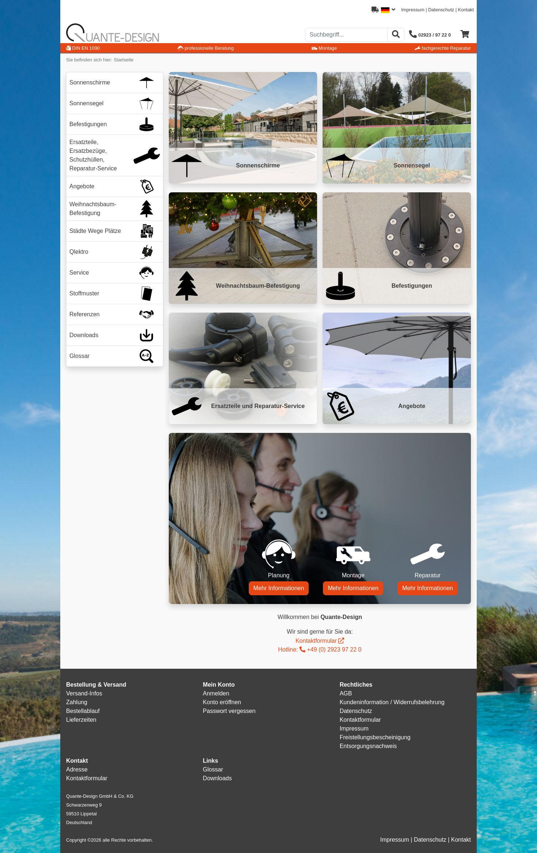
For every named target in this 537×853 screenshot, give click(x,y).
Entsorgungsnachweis (368, 746)
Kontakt (466, 9)
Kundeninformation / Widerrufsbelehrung (392, 702)
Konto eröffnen (222, 702)
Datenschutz (441, 9)
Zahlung (76, 702)
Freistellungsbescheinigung (375, 737)
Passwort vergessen (229, 711)
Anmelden (216, 693)
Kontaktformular (316, 641)
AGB (346, 693)
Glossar (213, 769)
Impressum (412, 9)
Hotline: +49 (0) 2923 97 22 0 (319, 649)
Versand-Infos (84, 693)
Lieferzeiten (81, 720)
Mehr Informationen (279, 588)
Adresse (77, 769)
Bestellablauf (83, 711)
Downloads (217, 778)
